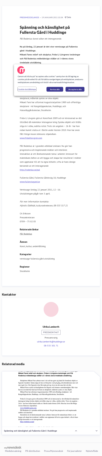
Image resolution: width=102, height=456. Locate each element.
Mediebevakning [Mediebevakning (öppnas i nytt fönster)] (13, 451)
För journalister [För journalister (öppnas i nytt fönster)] (74, 451)
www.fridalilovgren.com (31, 138)
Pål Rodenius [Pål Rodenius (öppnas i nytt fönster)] (26, 233)
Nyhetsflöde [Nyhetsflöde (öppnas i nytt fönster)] (92, 451)
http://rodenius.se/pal (30, 169)
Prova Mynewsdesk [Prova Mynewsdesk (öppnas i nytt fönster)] (53, 451)
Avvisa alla (55, 89)
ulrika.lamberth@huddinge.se (51, 341)
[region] (51, 80)
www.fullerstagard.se (30, 181)
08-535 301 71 (51, 345)
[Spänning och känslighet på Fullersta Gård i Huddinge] (51, 399)
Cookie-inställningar (27, 89)
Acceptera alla (75, 89)
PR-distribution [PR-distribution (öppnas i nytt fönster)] (32, 451)
